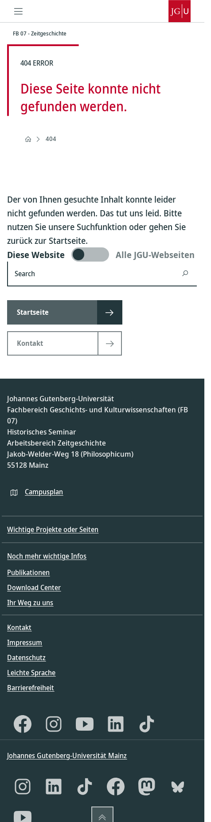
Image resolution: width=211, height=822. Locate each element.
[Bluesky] (178, 786)
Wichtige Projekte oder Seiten (52, 529)
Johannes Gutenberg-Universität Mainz (67, 755)
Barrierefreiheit (30, 688)
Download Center (34, 587)
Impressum (24, 642)
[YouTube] (85, 724)
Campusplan (44, 492)
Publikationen (28, 572)
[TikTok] (147, 724)
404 (51, 138)
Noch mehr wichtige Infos (46, 556)
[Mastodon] (147, 786)
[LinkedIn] (116, 724)
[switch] (102, 254)
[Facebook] (22, 724)
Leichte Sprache (31, 672)
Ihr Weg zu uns (30, 602)
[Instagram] (54, 724)
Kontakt (19, 627)
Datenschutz (26, 657)
